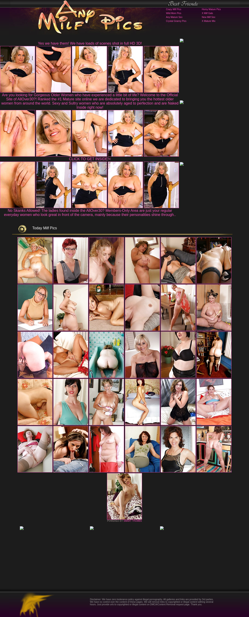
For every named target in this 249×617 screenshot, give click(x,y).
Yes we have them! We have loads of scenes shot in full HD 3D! (90, 43)
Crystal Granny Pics (176, 21)
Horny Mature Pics (211, 9)
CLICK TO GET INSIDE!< (90, 159)
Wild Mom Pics (173, 13)
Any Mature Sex (174, 17)
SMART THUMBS (133, 521)
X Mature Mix (208, 21)
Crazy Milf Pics (173, 9)
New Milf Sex (208, 17)
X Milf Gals (207, 13)
